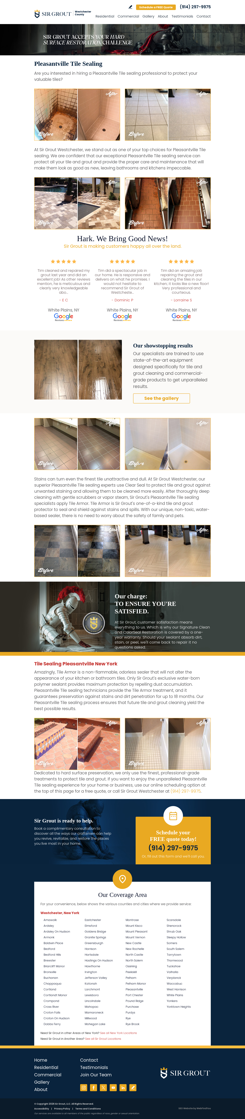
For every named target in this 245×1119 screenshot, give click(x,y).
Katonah (91, 984)
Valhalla (172, 972)
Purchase (132, 1007)
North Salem (134, 960)
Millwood (91, 1018)
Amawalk (50, 920)
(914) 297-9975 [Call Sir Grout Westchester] (195, 7)
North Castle (134, 955)
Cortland (50, 989)
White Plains (175, 995)
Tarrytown (174, 955)
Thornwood (175, 960)
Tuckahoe (173, 966)
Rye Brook (132, 1024)
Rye (128, 1018)
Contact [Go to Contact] (204, 16)
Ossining (131, 966)
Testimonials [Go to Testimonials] (182, 16)
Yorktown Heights (179, 1007)
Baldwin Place (53, 943)
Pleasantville (134, 989)
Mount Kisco (134, 926)
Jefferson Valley (96, 978)
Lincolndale (92, 1001)
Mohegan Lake (95, 1024)
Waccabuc (174, 984)
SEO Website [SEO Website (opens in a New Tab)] (185, 1108)
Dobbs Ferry (52, 1024)
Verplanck (174, 978)
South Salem (175, 949)
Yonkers (172, 1001)
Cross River (51, 1007)
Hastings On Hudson (99, 960)
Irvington (91, 972)
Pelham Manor (136, 984)
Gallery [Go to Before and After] (148, 16)
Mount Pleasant (137, 931)
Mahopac (91, 1007)
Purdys (130, 1012)
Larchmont (92, 989)
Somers (172, 943)
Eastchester (93, 920)
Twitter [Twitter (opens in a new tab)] (103, 1087)
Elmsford (91, 926)
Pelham (131, 978)
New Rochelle (135, 949)
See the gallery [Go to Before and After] (161, 398)
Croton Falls (52, 1012)
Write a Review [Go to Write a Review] (130, 7)
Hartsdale (92, 955)
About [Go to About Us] (163, 16)
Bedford (49, 949)
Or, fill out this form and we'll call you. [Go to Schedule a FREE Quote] (173, 856)
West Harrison (176, 989)
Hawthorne (92, 966)
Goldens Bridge (95, 931)
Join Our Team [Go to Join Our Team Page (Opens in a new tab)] (96, 1075)
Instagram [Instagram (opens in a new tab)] (83, 1087)
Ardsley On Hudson (57, 931)
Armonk (49, 937)
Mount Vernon (135, 937)
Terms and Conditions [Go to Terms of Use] (88, 1108)
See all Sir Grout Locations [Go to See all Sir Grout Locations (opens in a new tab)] (103, 1039)
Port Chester (134, 995)
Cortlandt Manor (55, 995)
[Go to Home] (62, 14)
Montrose (132, 920)
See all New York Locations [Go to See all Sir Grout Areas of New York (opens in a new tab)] (118, 1033)
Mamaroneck (94, 1012)
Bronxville (50, 972)
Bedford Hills (52, 955)
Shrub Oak (174, 931)
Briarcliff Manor (54, 966)
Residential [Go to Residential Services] (104, 16)
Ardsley (49, 926)
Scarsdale (174, 920)
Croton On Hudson (57, 1018)
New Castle (133, 943)
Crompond (51, 1001)
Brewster (50, 960)
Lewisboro (92, 995)
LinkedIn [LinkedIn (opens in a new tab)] (123, 1087)
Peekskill (131, 972)
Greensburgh (94, 943)
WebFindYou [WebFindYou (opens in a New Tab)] (204, 1108)
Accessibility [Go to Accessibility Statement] (41, 1108)
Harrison (90, 949)
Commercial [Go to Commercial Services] (128, 16)
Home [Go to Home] (40, 1060)
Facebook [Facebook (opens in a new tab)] (93, 1087)
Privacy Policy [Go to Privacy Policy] (62, 1108)
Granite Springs (95, 937)
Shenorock (174, 926)
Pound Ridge (134, 1001)
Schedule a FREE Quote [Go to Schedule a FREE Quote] (156, 7)
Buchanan (51, 978)
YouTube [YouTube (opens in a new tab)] (113, 1087)
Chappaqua (52, 984)
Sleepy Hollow (176, 937)
